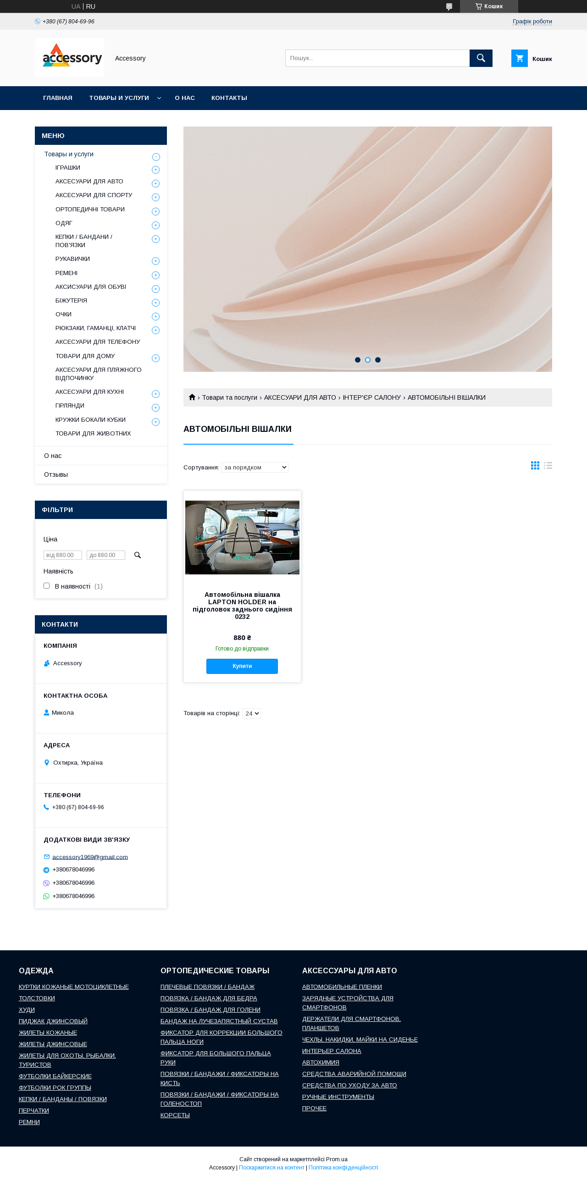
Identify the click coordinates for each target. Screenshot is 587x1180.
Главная (57, 97)
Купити (242, 666)
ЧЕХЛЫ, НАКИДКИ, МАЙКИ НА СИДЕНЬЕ (360, 1039)
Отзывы (56, 474)
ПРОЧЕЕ (314, 1108)
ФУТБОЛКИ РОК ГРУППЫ (55, 1087)
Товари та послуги (229, 397)
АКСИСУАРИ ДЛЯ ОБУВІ (90, 286)
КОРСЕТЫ (175, 1115)
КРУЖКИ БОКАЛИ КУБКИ (90, 419)
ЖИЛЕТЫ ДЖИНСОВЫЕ (53, 1044)
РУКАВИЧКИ (72, 258)
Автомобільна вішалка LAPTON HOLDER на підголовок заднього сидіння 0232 (242, 605)
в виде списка (548, 467)
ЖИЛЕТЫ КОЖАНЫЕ (48, 1032)
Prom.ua (337, 1159)
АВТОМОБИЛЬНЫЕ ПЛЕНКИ (342, 986)
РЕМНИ (29, 1122)
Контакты (229, 97)
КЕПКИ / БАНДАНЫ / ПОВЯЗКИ (63, 1099)
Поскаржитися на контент (272, 1167)
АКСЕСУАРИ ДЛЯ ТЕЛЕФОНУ (97, 341)
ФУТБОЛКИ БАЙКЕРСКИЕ (55, 1076)
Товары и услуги (119, 97)
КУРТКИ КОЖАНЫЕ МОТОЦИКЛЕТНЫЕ (74, 986)
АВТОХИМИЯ (320, 1062)
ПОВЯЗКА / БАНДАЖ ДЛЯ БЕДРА (209, 998)
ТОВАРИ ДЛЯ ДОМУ (85, 356)
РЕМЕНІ (66, 273)
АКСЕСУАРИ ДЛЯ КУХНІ (89, 391)
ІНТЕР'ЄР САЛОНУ (372, 397)
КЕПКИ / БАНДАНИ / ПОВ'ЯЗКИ (83, 240)
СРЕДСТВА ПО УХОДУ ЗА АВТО (349, 1085)
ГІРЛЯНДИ (69, 405)
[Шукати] (481, 58)
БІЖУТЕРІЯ (71, 300)
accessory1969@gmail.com (90, 856)
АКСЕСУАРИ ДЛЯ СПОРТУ (93, 195)
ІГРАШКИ (67, 167)
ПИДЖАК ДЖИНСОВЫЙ (53, 1021)
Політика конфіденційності (343, 1167)
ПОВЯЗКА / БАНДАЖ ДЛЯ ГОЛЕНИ (210, 1009)
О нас (185, 97)
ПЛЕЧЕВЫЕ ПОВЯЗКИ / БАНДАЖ (208, 986)
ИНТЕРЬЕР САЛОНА (331, 1051)
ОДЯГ (63, 223)
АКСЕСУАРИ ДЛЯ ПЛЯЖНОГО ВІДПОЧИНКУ (98, 373)
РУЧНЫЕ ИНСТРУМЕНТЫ (338, 1096)
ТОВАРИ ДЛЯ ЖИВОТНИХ (93, 433)
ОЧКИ (63, 314)
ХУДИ (27, 1009)
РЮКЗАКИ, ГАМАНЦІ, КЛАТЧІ (95, 328)
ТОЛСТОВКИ (37, 998)
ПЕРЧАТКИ (34, 1110)
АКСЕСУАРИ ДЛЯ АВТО (300, 397)
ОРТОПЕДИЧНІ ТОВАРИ (90, 209)
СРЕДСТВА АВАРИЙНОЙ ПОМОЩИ (354, 1073)
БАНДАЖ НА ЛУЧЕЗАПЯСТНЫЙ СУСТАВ (219, 1021)
